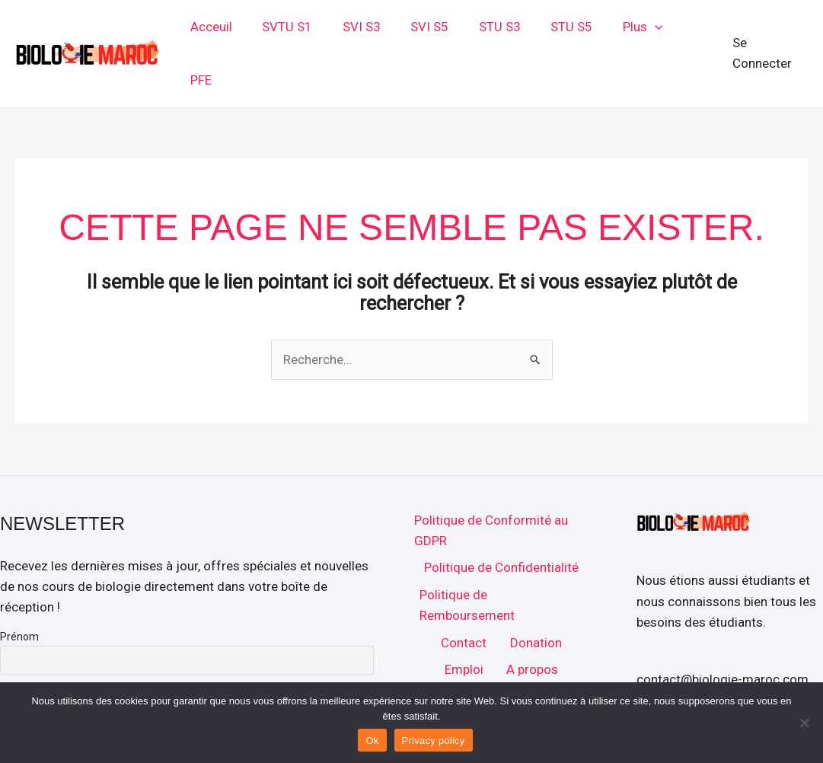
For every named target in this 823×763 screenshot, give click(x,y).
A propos (531, 625)
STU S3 (501, 29)
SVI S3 (371, 29)
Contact (463, 597)
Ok (371, 740)
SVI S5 (435, 29)
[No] (804, 722)
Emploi (464, 625)
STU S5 (569, 29)
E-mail (15, 640)
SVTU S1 (301, 29)
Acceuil (229, 29)
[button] (648, 29)
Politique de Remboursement (465, 558)
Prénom (19, 588)
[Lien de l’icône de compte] (769, 28)
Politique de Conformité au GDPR (489, 481)
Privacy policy (433, 740)
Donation (534, 597)
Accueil (501, 653)
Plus (636, 29)
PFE (692, 29)
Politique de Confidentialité (500, 519)
